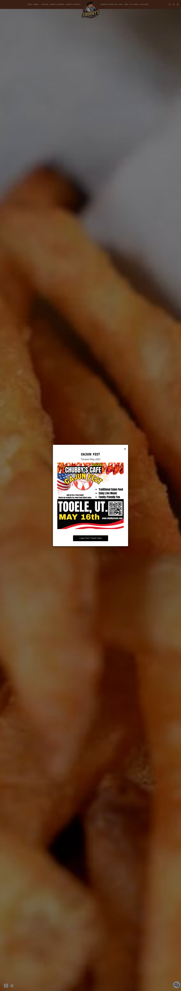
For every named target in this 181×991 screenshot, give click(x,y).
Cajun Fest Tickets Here (90, 538)
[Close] (125, 448)
